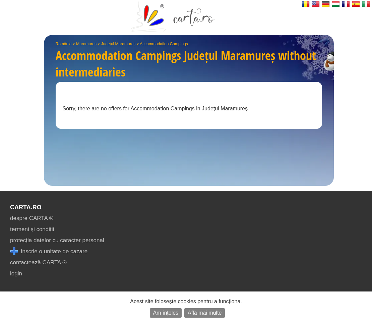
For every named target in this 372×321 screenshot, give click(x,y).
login (16, 273)
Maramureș (86, 44)
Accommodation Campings (164, 44)
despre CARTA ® (31, 218)
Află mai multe (205, 313)
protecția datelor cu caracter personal (57, 240)
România (64, 44)
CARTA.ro (26, 207)
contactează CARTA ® (38, 262)
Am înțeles (166, 313)
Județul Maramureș (118, 44)
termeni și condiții (32, 229)
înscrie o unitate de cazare (48, 251)
